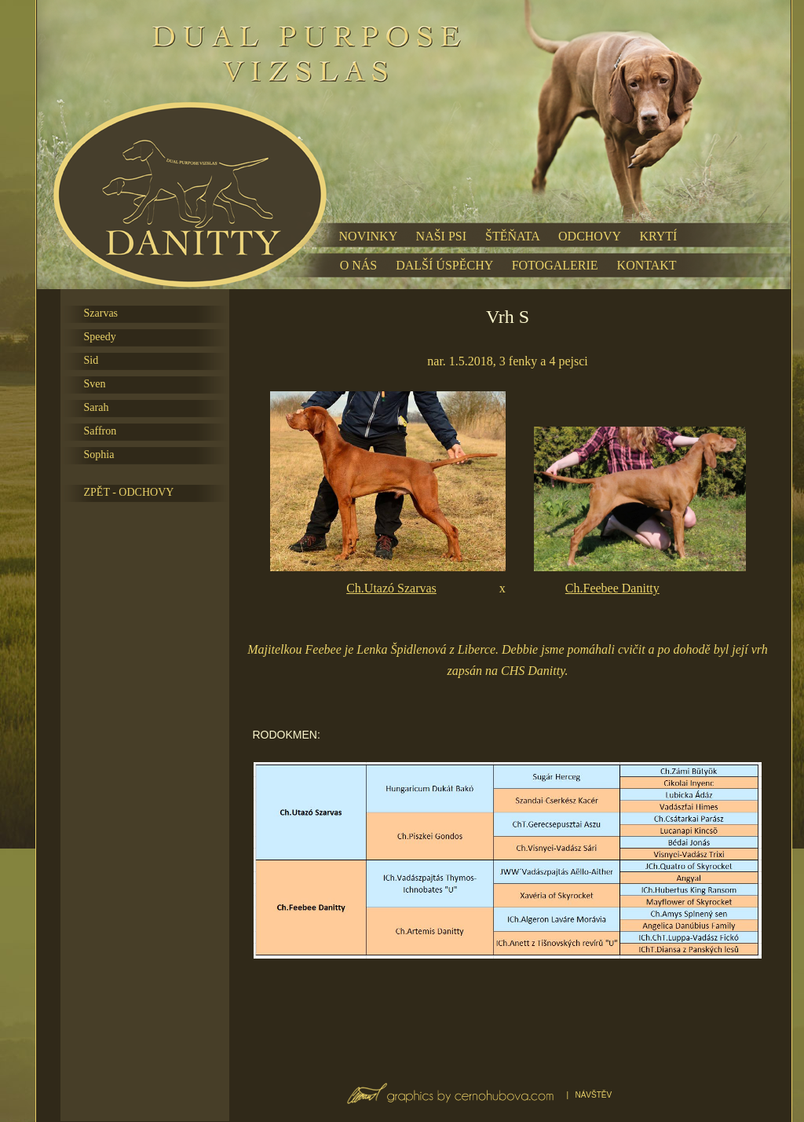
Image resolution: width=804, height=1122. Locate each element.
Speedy (100, 337)
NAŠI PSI (441, 236)
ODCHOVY (589, 236)
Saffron (100, 431)
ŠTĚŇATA (512, 236)
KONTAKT (647, 265)
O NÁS (359, 265)
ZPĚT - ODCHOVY (129, 492)
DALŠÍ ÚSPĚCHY (444, 265)
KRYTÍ (658, 236)
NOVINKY (368, 236)
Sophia (99, 454)
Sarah (96, 407)
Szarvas (101, 313)
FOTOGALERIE (555, 265)
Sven (95, 384)
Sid (91, 360)
